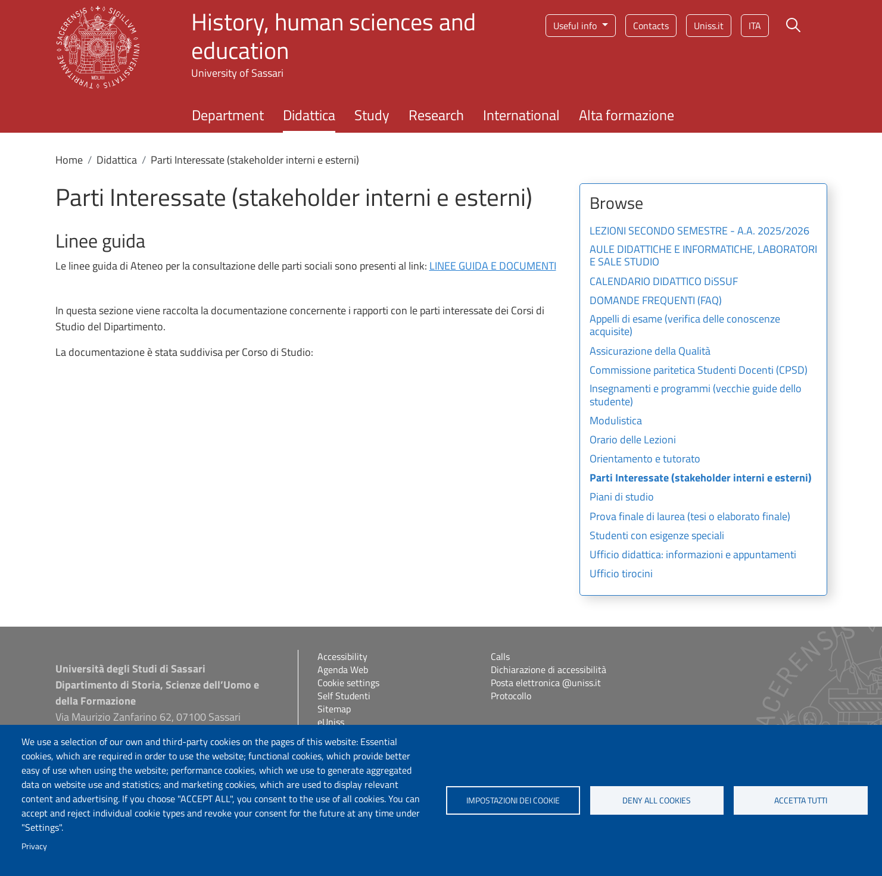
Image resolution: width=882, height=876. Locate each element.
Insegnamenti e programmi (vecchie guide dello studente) (696, 395)
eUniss (330, 721)
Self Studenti (343, 695)
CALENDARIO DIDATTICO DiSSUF (664, 282)
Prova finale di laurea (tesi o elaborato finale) (690, 517)
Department (228, 115)
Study (371, 115)
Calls (500, 656)
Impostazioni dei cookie (513, 800)
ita (755, 25)
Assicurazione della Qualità (650, 352)
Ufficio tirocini (621, 574)
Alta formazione (626, 115)
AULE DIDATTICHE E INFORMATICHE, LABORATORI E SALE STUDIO (703, 256)
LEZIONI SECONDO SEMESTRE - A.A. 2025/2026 (699, 231)
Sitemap (334, 708)
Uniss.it (709, 25)
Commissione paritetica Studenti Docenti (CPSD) (699, 371)
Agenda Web (342, 669)
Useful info (576, 25)
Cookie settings (348, 682)
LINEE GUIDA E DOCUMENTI (492, 266)
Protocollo (511, 695)
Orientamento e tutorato (645, 459)
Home (69, 160)
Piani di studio (622, 497)
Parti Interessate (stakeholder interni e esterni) (701, 478)
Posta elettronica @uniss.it (546, 682)
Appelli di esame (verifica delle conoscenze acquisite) (685, 326)
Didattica (309, 115)
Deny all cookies (656, 800)
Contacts (651, 25)
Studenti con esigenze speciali (657, 536)
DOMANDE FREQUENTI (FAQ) (656, 301)
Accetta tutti (800, 800)
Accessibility (342, 656)
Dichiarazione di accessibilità (548, 669)
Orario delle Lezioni (633, 440)
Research (436, 115)
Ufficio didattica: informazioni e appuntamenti (693, 555)
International (521, 115)
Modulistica (616, 421)
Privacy (34, 846)
